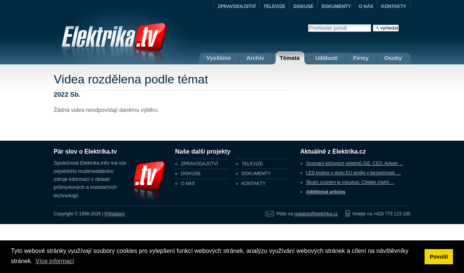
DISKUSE (303, 6)
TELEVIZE (274, 6)
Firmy (361, 58)
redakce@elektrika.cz (316, 214)
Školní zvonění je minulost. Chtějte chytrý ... (350, 182)
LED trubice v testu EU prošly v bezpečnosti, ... (353, 173)
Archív (255, 58)
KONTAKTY (393, 6)
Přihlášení (115, 214)
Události (326, 58)
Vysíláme (218, 58)
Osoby (393, 58)
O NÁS (366, 6)
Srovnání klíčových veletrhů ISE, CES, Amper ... (354, 163)
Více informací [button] (54, 261)
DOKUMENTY (336, 6)
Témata (290, 58)
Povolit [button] (439, 257)
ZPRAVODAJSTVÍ (237, 6)
